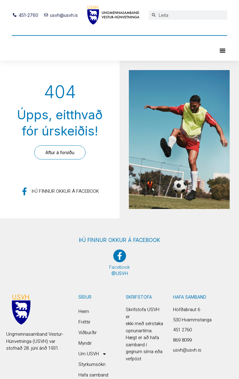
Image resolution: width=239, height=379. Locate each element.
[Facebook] (119, 255)
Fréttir (84, 322)
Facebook (119, 267)
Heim (83, 311)
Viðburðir (87, 332)
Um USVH (92, 353)
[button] (222, 50)
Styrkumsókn (91, 364)
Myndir (85, 343)
